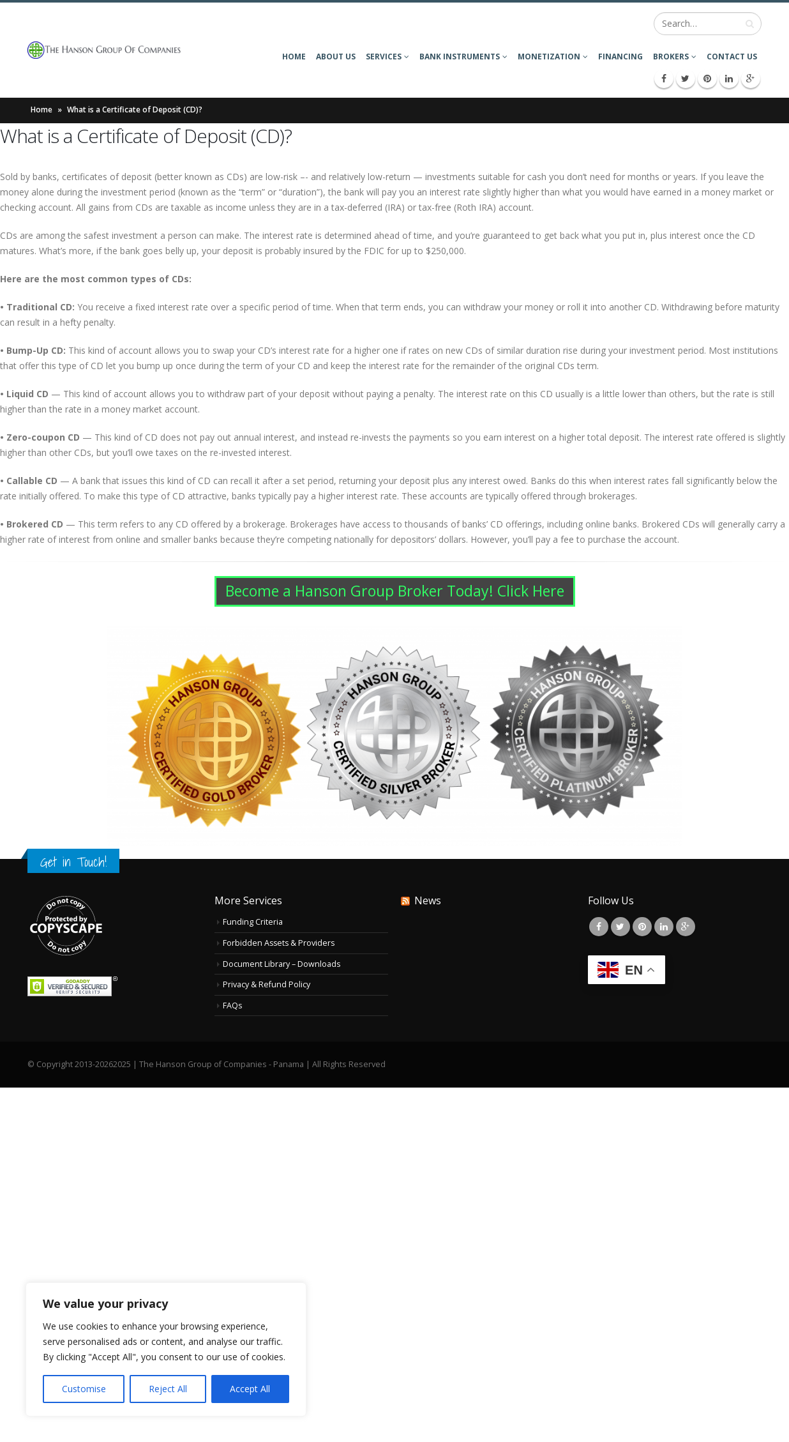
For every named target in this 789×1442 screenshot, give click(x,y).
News (427, 900)
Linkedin (663, 926)
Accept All (250, 1389)
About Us (336, 56)
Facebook (598, 926)
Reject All (168, 1389)
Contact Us (732, 56)
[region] (166, 1349)
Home (294, 56)
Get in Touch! (73, 861)
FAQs (233, 1005)
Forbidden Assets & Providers (280, 942)
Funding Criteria (253, 921)
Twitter (620, 926)
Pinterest (642, 926)
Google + (685, 926)
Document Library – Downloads (282, 964)
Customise (84, 1389)
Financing (620, 56)
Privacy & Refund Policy (266, 984)
